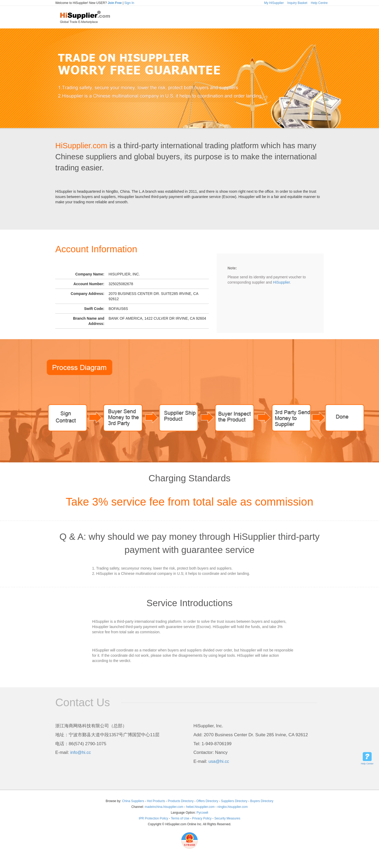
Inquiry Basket (297, 3)
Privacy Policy (202, 818)
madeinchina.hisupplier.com (164, 807)
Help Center (367, 763)
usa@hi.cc (218, 761)
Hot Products (156, 801)
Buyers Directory (261, 801)
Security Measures (227, 818)
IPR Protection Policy (153, 818)
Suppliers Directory (234, 801)
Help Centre (319, 3)
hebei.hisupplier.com (201, 807)
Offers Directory (207, 801)
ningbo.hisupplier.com (232, 807)
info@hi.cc (80, 752)
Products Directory (181, 801)
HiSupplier (281, 282)
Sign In (129, 3)
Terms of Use (180, 818)
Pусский (202, 812)
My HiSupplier (274, 3)
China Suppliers (133, 801)
